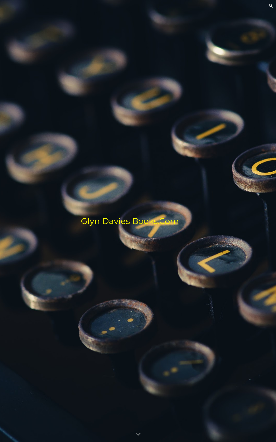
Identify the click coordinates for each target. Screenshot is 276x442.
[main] (168, 221)
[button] (271, 6)
